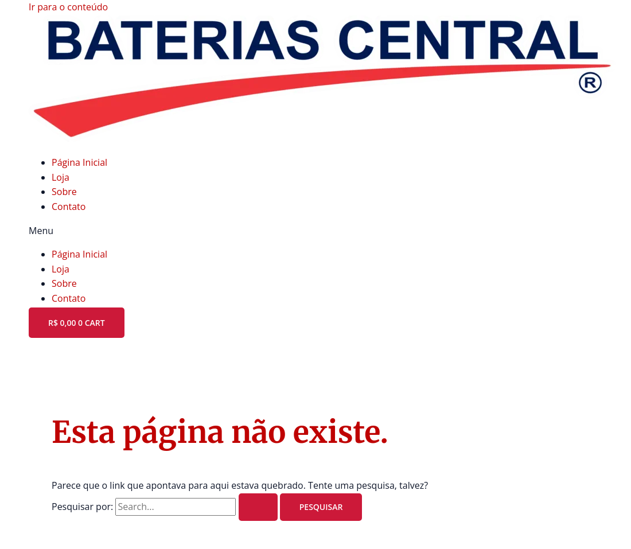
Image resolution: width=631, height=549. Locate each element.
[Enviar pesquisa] (258, 507)
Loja (60, 177)
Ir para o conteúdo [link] (68, 7)
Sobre (64, 191)
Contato (68, 206)
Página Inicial (79, 162)
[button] (315, 231)
